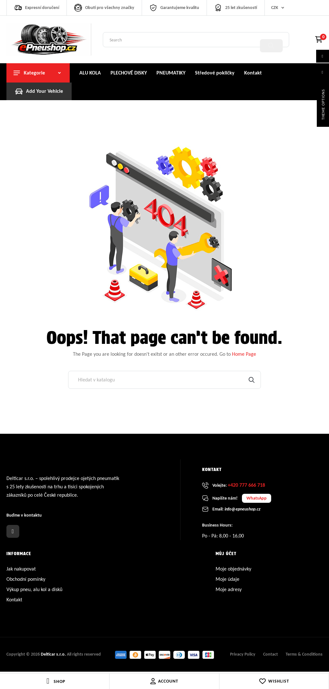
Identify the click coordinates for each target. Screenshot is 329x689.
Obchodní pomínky (25, 581)
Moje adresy (229, 591)
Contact (270, 656)
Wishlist (274, 681)
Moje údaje (227, 581)
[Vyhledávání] (164, 381)
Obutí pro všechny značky (109, 7)
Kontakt (14, 601)
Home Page (244, 356)
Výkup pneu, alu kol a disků (34, 591)
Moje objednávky (233, 570)
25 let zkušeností (241, 7)
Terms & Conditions (304, 656)
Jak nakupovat (21, 570)
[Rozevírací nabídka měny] (279, 8)
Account (164, 681)
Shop (59, 681)
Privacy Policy (242, 656)
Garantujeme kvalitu (179, 7)
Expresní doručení (42, 7)
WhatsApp (256, 499)
